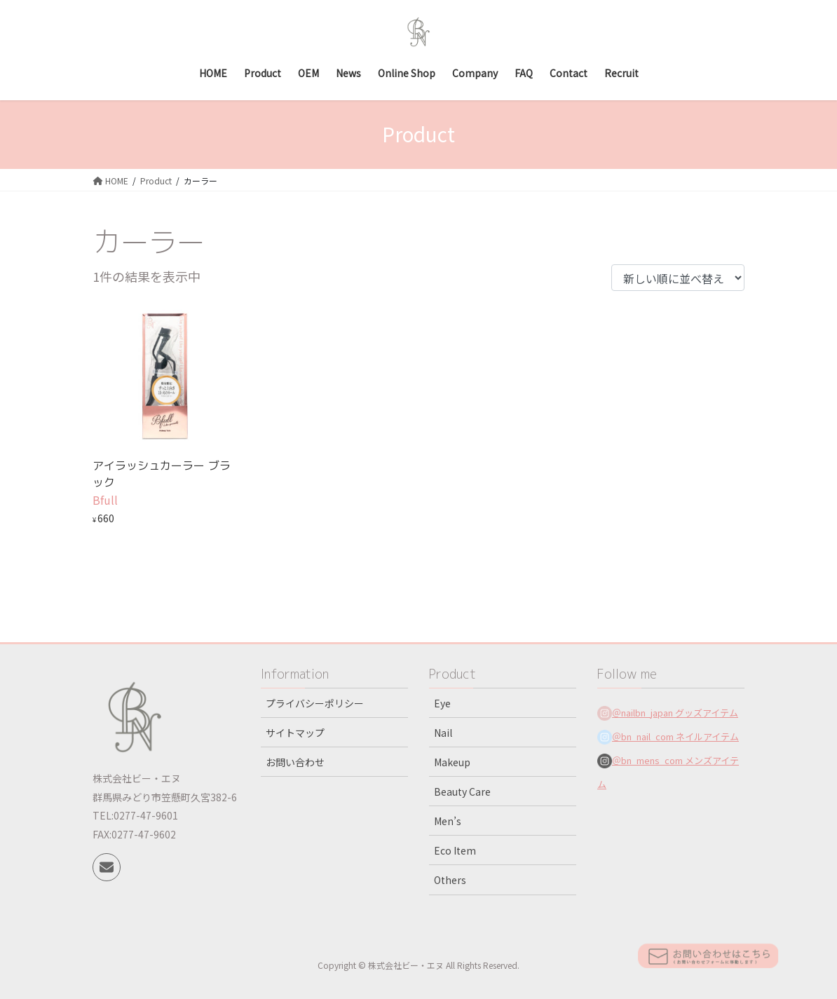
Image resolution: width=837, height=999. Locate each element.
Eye (442, 703)
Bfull (105, 499)
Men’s (447, 821)
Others (450, 880)
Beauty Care (462, 791)
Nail (443, 733)
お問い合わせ (295, 762)
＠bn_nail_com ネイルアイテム (675, 736)
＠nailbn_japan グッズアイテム (675, 712)
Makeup (452, 762)
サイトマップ (295, 733)
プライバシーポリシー (315, 703)
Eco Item (455, 850)
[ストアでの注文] (677, 277)
